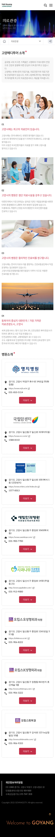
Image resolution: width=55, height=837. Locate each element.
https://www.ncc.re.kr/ (18, 436)
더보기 (26, 400)
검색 (45, 5)
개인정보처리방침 (14, 782)
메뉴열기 (50, 5)
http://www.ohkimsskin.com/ (21, 740)
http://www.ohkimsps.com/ (20, 689)
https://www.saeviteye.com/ (21, 537)
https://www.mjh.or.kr (18, 389)
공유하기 (50, 41)
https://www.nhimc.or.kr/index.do (23, 487)
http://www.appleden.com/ (20, 588)
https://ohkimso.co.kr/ (18, 638)
